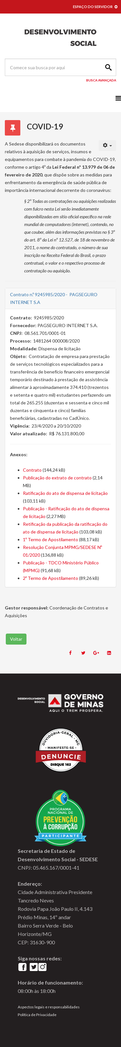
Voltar (16, 639)
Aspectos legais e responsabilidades (49, 1007)
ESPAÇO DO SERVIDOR (95, 7)
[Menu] (118, 98)
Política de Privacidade (37, 1014)
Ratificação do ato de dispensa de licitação (65, 493)
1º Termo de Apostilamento (50, 539)
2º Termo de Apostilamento (50, 578)
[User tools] (107, 145)
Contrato (32, 470)
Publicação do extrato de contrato (57, 477)
